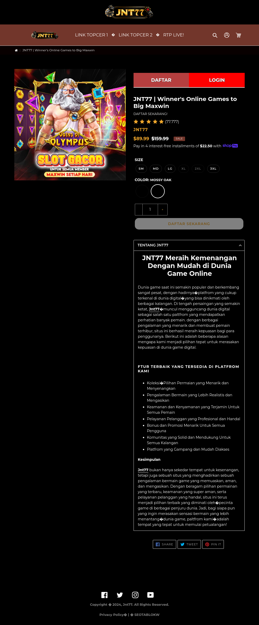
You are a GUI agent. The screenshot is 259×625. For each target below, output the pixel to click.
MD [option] (156, 168)
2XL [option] (198, 168)
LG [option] (170, 168)
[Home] (16, 50)
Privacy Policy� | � (116, 615)
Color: (153, 179)
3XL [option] (213, 168)
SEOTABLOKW (147, 615)
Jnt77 (154, 309)
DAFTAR (161, 80)
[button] (215, 35)
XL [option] (183, 168)
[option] (142, 191)
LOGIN (217, 80)
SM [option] (141, 168)
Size (139, 159)
